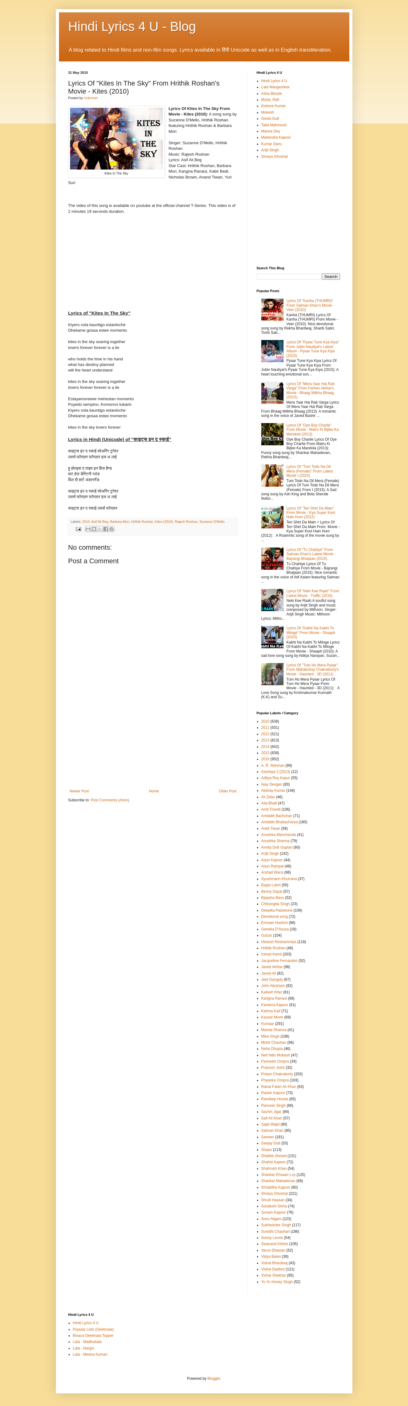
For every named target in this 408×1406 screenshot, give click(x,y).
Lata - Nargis (83, 1348)
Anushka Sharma (275, 841)
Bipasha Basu (272, 898)
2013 (265, 740)
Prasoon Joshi (273, 1067)
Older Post (228, 791)
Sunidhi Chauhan (275, 1231)
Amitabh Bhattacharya (279, 822)
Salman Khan (272, 1130)
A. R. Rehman (272, 765)
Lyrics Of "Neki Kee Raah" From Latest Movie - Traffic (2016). (312, 593)
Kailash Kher (271, 992)
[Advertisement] (153, 742)
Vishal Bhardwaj (274, 1263)
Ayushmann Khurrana (279, 879)
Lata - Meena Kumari (90, 1354)
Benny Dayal (271, 891)
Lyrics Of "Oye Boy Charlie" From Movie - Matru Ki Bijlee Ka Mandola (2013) (312, 429)
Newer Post (79, 791)
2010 (86, 521)
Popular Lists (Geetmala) (93, 1329)
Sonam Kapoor (273, 1212)
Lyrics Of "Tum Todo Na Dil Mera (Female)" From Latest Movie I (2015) (309, 471)
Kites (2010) (164, 521)
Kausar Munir (272, 1017)
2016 (265, 759)
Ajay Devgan (271, 784)
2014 (265, 747)
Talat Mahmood (274, 125)
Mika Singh (270, 1036)
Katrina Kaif (270, 1011)
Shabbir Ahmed (274, 1156)
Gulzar (266, 935)
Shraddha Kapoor (275, 1187)
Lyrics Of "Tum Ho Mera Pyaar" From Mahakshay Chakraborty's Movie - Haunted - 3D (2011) (312, 669)
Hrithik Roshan (142, 521)
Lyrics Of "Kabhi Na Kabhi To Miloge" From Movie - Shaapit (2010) (310, 632)
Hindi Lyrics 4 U (274, 81)
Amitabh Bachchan (276, 816)
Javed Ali (268, 973)
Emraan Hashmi (274, 923)
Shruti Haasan (273, 1200)
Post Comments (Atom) (110, 800)
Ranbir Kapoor (273, 1093)
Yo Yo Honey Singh (277, 1282)
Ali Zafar (268, 797)
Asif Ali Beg (99, 521)
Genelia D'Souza (275, 929)
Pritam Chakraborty (277, 1074)
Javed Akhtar (272, 967)
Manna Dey (270, 131)
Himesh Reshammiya (279, 942)
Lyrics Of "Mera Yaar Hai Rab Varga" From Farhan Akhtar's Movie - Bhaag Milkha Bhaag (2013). (310, 390)
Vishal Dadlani (273, 1269)
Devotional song (274, 916)
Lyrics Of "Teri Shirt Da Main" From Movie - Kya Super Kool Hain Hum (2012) (310, 512)
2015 (265, 753)
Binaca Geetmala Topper (93, 1335)
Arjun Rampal (272, 866)
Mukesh (267, 112)
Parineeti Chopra (275, 1061)
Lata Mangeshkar (275, 87)
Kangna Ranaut (274, 998)
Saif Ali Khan (271, 1118)
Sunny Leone (272, 1238)
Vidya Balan (271, 1256)
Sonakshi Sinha (274, 1206)
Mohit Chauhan (273, 1042)
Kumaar (267, 1024)
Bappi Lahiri (271, 885)
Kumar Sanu (271, 144)
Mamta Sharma (274, 1030)
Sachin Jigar (271, 1112)
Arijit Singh (270, 150)
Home (154, 791)
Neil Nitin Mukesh (275, 1055)
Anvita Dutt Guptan (276, 847)
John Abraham (273, 986)
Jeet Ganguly (272, 979)
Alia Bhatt (269, 803)
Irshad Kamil (271, 954)
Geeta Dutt (270, 118)
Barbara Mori (119, 521)
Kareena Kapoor (274, 1005)
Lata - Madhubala (87, 1342)
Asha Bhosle (271, 93)
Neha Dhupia (272, 1049)
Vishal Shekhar (273, 1275)
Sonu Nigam (271, 1219)
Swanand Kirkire (274, 1244)
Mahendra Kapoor (276, 137)
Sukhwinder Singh (276, 1225)
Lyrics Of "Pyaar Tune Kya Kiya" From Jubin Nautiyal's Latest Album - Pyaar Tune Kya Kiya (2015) (312, 349)
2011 (265, 727)
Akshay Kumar (273, 790)
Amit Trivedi (271, 809)
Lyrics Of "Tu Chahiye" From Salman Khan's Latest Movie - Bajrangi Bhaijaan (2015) (310, 554)
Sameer (267, 1137)
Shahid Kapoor (273, 1162)
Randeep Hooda (274, 1099)
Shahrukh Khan (274, 1168)
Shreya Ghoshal (274, 156)
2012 (265, 734)
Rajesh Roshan (186, 521)
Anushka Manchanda (278, 835)
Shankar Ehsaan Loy (278, 1175)
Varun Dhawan (273, 1250)
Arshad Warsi (272, 872)
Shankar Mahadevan (278, 1181)
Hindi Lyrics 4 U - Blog (132, 26)
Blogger (214, 1378)
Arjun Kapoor (272, 860)
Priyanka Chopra (275, 1080)
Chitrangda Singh (275, 904)
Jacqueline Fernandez (279, 961)
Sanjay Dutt (270, 1143)
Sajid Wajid (270, 1124)
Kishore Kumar (273, 106)
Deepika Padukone (276, 910)
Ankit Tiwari (270, 828)
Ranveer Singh (273, 1105)
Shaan (266, 1150)
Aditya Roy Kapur (275, 778)
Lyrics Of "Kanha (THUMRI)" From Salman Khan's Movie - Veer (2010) (310, 305)
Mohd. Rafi (270, 100)
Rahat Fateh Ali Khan (278, 1087)
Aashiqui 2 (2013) (275, 772)
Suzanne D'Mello (212, 521)
